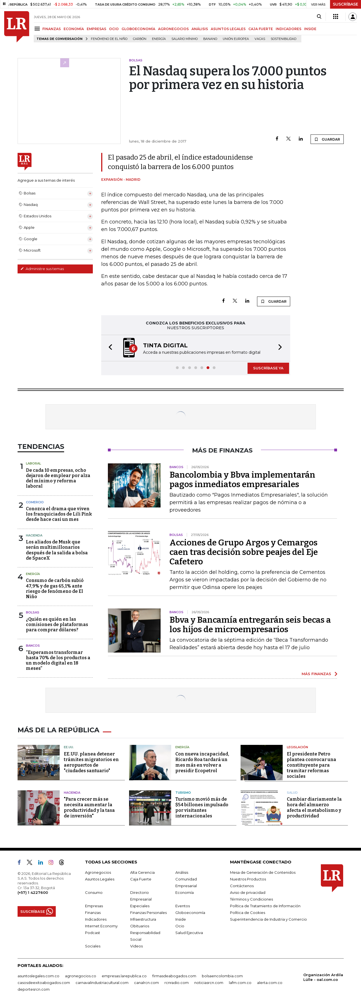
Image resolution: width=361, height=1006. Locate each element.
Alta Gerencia (142, 872)
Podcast (92, 932)
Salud (292, 793)
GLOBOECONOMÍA (138, 29)
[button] (108, 348)
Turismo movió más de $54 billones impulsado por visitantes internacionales (201, 807)
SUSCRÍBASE (345, 4)
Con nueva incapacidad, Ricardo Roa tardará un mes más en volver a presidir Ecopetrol (202, 762)
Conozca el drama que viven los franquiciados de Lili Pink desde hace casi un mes (59, 514)
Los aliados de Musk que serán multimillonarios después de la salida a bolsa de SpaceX (57, 550)
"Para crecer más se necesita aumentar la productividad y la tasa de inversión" (89, 807)
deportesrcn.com (34, 989)
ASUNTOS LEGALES (228, 29)
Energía (159, 39)
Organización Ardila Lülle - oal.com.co (323, 977)
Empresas (94, 906)
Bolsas (32, 612)
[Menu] (38, 28)
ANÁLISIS (200, 29)
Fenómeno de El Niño (109, 39)
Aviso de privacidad (247, 892)
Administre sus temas (42, 268)
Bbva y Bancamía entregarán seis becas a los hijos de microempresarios (250, 624)
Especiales (139, 906)
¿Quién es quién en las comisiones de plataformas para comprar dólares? (57, 624)
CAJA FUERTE (260, 29)
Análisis (181, 872)
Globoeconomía (190, 912)
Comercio (35, 502)
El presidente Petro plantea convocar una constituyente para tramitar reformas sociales (311, 765)
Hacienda (34, 535)
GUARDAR (327, 139)
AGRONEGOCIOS (173, 29)
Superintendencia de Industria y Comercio (268, 919)
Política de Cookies (247, 912)
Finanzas (93, 912)
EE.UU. (69, 747)
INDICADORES (288, 29)
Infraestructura (143, 919)
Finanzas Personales (148, 912)
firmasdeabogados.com (174, 976)
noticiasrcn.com (208, 982)
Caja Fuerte (140, 879)
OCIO (114, 29)
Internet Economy (101, 926)
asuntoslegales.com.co (38, 976)
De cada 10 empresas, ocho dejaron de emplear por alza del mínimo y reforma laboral (58, 478)
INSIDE (310, 29)
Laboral (33, 463)
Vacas (260, 39)
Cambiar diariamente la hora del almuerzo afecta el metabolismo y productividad (314, 807)
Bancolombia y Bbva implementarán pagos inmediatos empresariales (242, 479)
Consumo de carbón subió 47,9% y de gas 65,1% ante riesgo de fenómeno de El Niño (55, 588)
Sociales (92, 946)
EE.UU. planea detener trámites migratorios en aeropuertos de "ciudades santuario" (91, 762)
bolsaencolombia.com (222, 976)
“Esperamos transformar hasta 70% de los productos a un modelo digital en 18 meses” (58, 660)
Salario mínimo (184, 39)
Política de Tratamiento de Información (265, 906)
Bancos (33, 646)
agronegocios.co (80, 976)
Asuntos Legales (99, 879)
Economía (184, 892)
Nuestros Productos (248, 879)
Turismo (183, 793)
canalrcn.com (146, 982)
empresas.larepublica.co (124, 976)
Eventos (182, 906)
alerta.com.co (269, 982)
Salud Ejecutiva (189, 932)
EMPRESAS (96, 29)
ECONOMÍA (74, 29)
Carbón (139, 39)
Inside (180, 919)
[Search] (319, 17)
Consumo (94, 892)
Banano (210, 39)
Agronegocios (98, 872)
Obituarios (139, 926)
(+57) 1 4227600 (33, 892)
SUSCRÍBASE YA (268, 368)
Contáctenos (242, 886)
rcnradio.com (176, 982)
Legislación (297, 747)
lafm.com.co (240, 982)
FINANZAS (51, 29)
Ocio (179, 926)
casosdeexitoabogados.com (44, 982)
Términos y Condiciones (251, 899)
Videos (136, 946)
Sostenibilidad (283, 39)
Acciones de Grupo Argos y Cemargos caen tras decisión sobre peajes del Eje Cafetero (243, 552)
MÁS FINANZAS (316, 674)
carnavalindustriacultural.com (102, 982)
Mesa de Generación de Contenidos (262, 872)
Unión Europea (236, 39)
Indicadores (95, 919)
